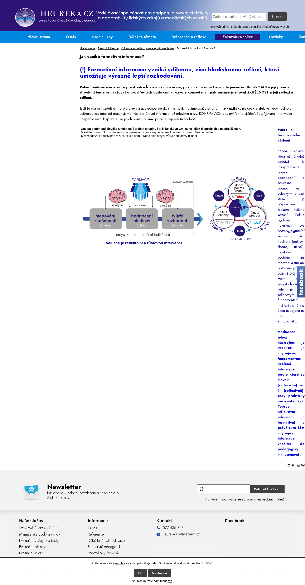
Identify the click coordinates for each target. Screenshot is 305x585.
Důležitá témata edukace (106, 540)
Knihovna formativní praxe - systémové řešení (147, 48)
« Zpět (290, 465)
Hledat (277, 16)
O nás (71, 37)
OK (140, 573)
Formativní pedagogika (105, 547)
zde (170, 581)
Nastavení (159, 573)
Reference (96, 534)
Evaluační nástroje (32, 547)
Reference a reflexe (189, 37)
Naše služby (102, 37)
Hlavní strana (39, 37)
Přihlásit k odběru (267, 489)
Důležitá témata (142, 37)
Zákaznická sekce (237, 37)
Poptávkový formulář (103, 553)
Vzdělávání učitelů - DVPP (38, 528)
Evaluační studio (31, 553)
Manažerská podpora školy (40, 534)
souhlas (120, 563)
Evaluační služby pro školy (39, 540)
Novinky (276, 37)
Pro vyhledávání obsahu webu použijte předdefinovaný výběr (250, 26)
